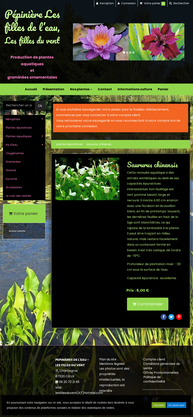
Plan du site (107, 359)
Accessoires (14, 187)
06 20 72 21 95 (69, 382)
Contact (105, 89)
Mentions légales (112, 364)
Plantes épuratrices (19, 128)
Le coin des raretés (18, 196)
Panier (163, 89)
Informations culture (135, 89)
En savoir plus (176, 405)
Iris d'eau (12, 145)
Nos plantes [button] (81, 89)
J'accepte (159, 405)
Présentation (53, 89)
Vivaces (11, 170)
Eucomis (11, 179)
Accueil (31, 89)
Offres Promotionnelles (161, 372)
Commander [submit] (148, 304)
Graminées (13, 162)
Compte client (154, 359)
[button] (78, 41)
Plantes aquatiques (19, 136)
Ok (40, 106)
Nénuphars (13, 119)
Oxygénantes (15, 153)
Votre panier (23, 213)
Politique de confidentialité (154, 379)
